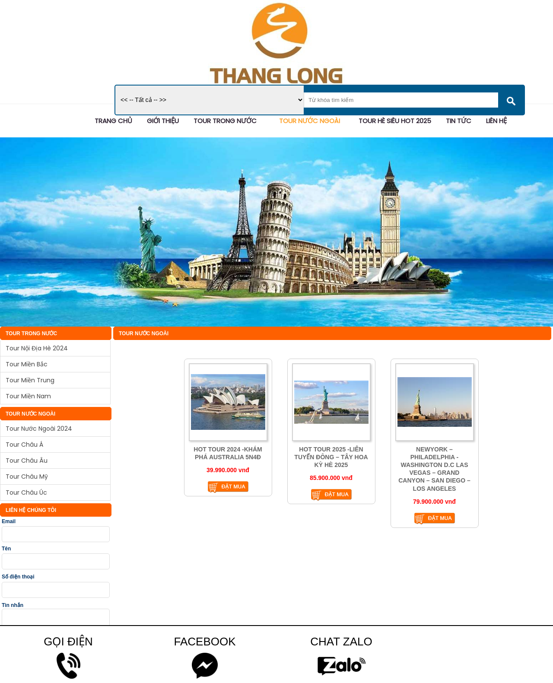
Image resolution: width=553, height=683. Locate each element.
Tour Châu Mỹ (27, 476)
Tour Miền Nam (28, 396)
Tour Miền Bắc (27, 364)
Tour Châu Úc (26, 492)
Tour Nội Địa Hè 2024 (37, 348)
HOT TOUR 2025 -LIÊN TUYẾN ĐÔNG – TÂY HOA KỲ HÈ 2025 (331, 457)
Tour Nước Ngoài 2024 (39, 428)
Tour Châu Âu (27, 460)
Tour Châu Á (24, 444)
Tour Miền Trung (30, 380)
